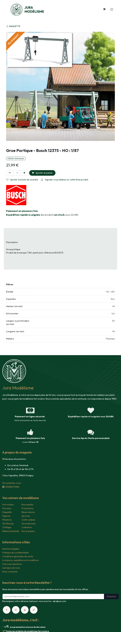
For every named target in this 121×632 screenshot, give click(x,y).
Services (26, 516)
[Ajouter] (24, 173)
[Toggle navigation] (112, 9)
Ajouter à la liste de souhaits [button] (22, 179)
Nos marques (28, 531)
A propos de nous (11, 567)
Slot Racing (7, 523)
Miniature (7, 519)
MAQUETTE (13, 26)
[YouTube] (25, 610)
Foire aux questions (12, 564)
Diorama (6, 508)
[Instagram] (16, 610)
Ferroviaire (8, 504)
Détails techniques (16, 158)
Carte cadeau (28, 519)
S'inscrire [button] (111, 596)
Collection (27, 527)
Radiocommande (10, 531)
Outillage (6, 527)
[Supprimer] (9, 173)
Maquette (7, 512)
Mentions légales (10, 548)
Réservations (28, 512)
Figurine (6, 516)
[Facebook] (6, 610)
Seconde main (29, 523)
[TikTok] (33, 610)
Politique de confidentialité (15, 552)
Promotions (27, 508)
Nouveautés (27, 504)
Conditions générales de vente (17, 556)
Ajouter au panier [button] (42, 172)
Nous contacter (10, 571)
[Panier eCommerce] (104, 9)
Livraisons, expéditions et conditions (20, 560)
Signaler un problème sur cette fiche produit (64, 179)
